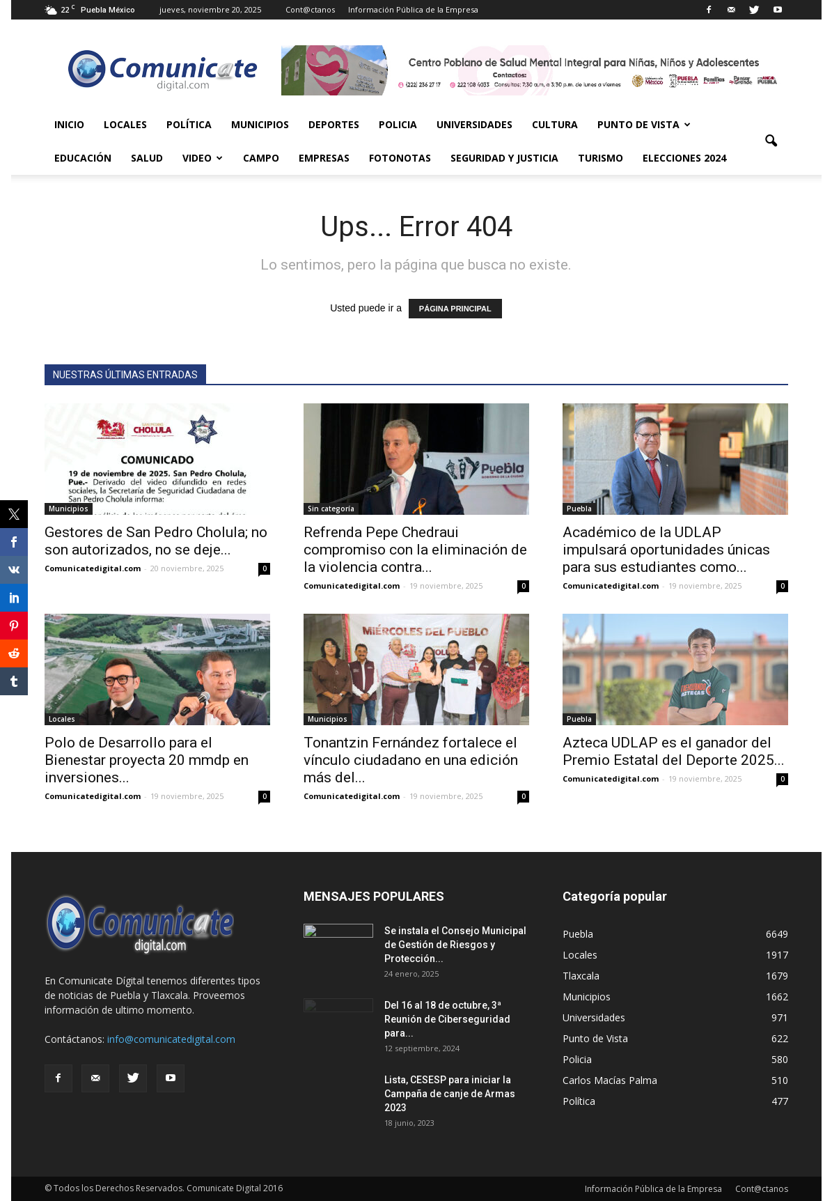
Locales (125, 124)
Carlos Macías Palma (610, 1080)
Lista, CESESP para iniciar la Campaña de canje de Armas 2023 (449, 1093)
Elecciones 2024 (684, 157)
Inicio (69, 124)
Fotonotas (400, 157)
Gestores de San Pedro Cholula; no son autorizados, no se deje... (156, 541)
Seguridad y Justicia (504, 157)
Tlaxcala (581, 975)
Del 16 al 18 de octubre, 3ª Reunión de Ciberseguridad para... (447, 1019)
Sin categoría (331, 508)
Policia (398, 124)
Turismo (600, 157)
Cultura (555, 124)
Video (202, 157)
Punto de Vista (644, 124)
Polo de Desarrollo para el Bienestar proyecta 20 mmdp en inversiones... (147, 760)
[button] (771, 141)
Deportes (333, 124)
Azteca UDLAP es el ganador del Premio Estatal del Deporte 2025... (674, 751)
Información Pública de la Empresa (413, 9)
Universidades (474, 124)
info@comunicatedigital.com (171, 1039)
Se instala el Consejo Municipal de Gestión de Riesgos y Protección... (455, 944)
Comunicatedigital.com (93, 568)
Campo (261, 157)
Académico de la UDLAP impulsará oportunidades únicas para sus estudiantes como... (666, 549)
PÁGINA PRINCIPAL (455, 308)
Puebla (579, 508)
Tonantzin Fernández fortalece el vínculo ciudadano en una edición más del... (411, 760)
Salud (147, 157)
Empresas (324, 157)
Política (189, 124)
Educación (82, 157)
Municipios (260, 124)
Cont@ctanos (310, 9)
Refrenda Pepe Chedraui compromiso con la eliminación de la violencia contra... (415, 549)
